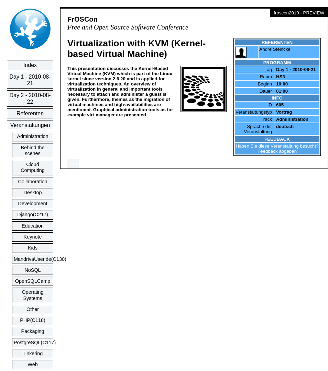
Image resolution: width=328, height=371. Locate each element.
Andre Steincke (274, 49)
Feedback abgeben (277, 151)
